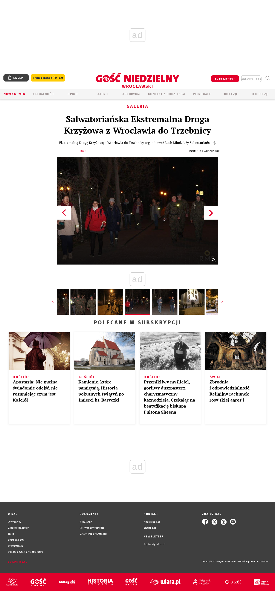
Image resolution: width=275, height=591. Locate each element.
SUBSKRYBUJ (225, 78)
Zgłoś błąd (18, 561)
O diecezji (260, 94)
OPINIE (72, 94)
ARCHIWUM (131, 94)
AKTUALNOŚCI (44, 94)
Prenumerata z (48, 77)
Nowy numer (14, 94)
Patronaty (202, 94)
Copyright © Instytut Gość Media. (220, 561)
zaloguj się (251, 78)
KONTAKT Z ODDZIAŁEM (166, 94)
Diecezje (231, 94)
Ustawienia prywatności (93, 533)
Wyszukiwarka (268, 78)
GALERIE (102, 94)
